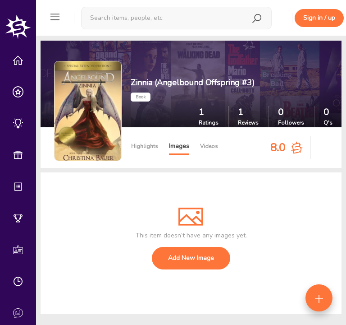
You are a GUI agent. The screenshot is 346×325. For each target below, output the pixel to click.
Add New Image (191, 258)
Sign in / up (319, 18)
